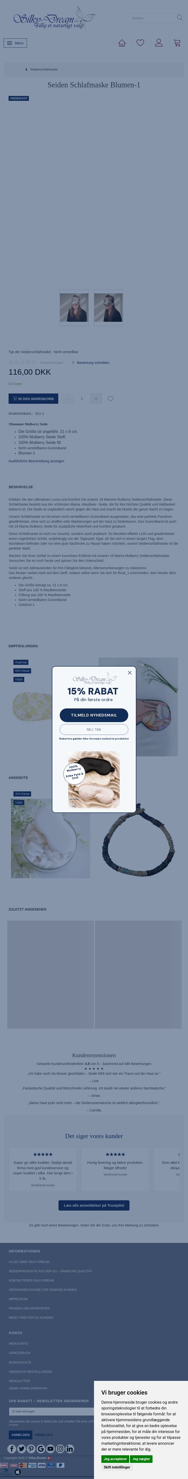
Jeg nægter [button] (141, 1459)
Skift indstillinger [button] (117, 1467)
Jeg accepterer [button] (115, 1459)
